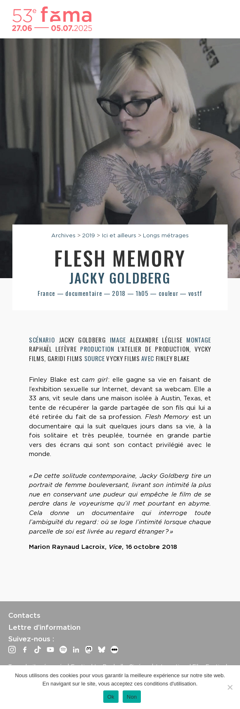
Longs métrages (166, 235)
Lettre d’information (44, 627)
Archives (63, 235)
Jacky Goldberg (119, 277)
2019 (88, 235)
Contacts (24, 615)
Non (132, 697)
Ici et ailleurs (119, 235)
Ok (110, 697)
